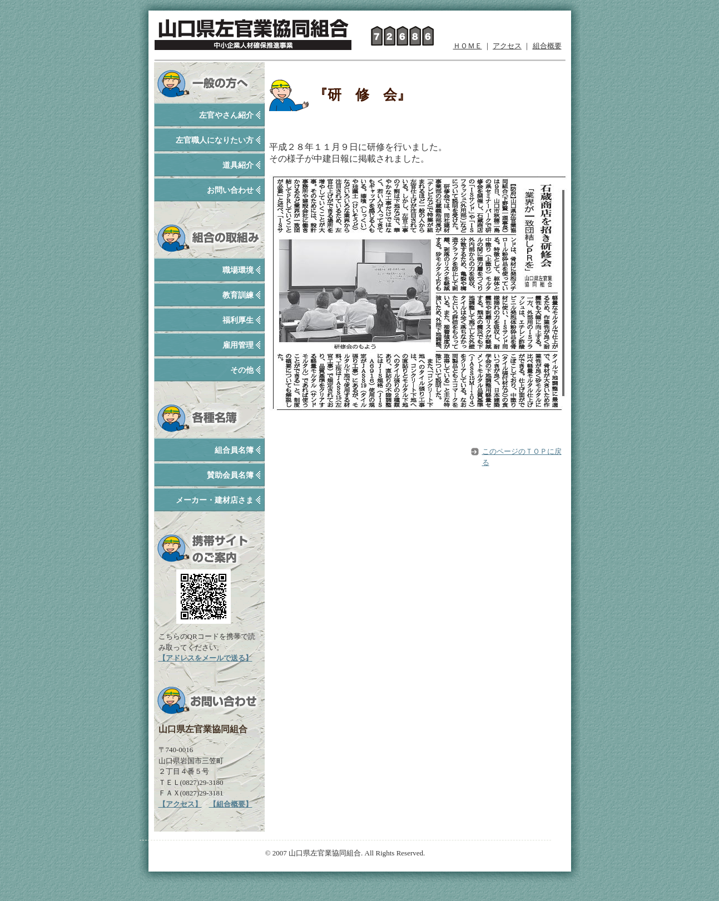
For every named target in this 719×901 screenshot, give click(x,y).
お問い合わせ (230, 190)
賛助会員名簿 (230, 475)
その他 (242, 370)
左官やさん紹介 (226, 115)
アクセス (507, 46)
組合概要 (547, 46)
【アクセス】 (180, 804)
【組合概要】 (230, 804)
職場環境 (238, 270)
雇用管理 (238, 345)
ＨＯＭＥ (467, 46)
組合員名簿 (234, 450)
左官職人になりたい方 (215, 140)
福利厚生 (238, 320)
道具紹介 (238, 165)
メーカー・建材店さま (215, 500)
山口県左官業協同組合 (253, 32)
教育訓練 (238, 295)
